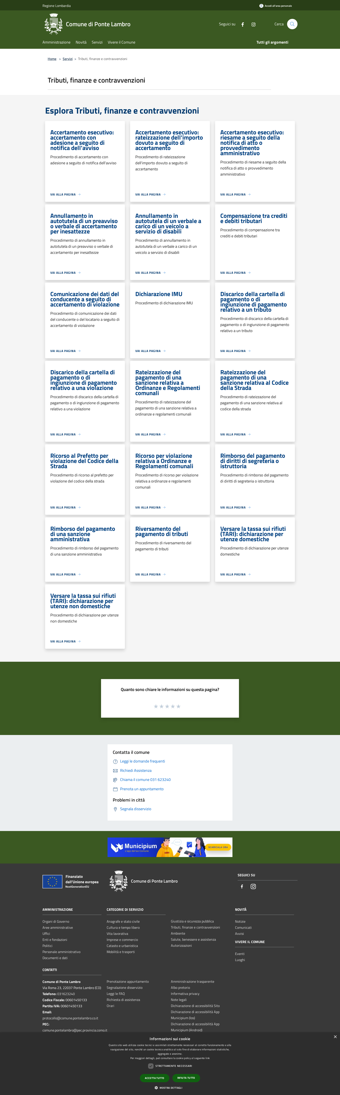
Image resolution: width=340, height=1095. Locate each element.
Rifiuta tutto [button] (186, 1078)
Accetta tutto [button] (154, 1078)
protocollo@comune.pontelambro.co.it (70, 1018)
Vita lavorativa (117, 933)
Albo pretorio (180, 987)
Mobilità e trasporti (121, 951)
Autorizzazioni (181, 945)
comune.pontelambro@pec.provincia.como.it (74, 1030)
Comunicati (243, 927)
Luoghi (240, 959)
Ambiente (178, 933)
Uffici (46, 933)
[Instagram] (251, 24)
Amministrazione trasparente (192, 981)
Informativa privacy (185, 993)
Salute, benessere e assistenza (193, 939)
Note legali (179, 999)
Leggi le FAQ (116, 993)
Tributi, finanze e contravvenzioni (195, 927)
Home (52, 58)
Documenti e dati (55, 957)
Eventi (240, 953)
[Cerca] (292, 24)
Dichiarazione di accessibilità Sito (195, 1005)
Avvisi (239, 933)
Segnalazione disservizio (124, 987)
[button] (170, 1087)
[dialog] (170, 1063)
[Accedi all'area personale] (276, 6)
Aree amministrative (57, 927)
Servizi (68, 58)
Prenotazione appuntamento (128, 981)
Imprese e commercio (122, 939)
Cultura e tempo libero (123, 927)
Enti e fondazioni (54, 939)
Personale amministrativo (61, 951)
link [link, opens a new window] (208, 1058)
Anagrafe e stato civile (123, 921)
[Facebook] (241, 24)
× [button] (335, 1037)
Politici (47, 945)
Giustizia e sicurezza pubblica (192, 921)
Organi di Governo (55, 921)
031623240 (66, 993)
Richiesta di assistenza (123, 999)
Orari (110, 1005)
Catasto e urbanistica (122, 945)
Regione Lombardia (56, 5)
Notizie (240, 921)
